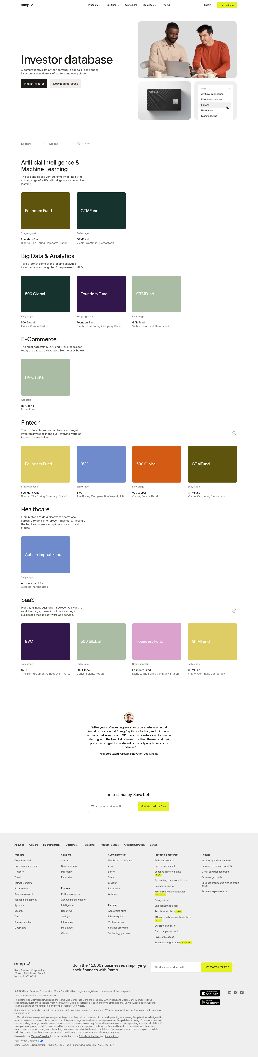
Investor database (164, 937)
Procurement (21, 888)
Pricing (166, 5)
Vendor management (25, 900)
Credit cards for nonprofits (215, 872)
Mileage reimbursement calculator (173, 919)
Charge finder (162, 900)
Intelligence (67, 905)
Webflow (112, 894)
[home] (27, 5)
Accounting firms (117, 911)
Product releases (110, 845)
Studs (111, 877)
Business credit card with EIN (217, 866)
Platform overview (70, 894)
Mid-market (67, 872)
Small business (69, 866)
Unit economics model (166, 906)
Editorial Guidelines (89, 1036)
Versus (153, 845)
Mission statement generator (170, 893)
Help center (89, 845)
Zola (110, 866)
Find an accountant (165, 866)
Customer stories (117, 855)
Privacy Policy (112, 1036)
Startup (65, 860)
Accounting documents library (171, 880)
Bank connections (23, 922)
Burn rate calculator (165, 926)
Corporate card (22, 860)
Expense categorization (173, 942)
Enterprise (66, 877)
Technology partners (119, 933)
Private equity (115, 916)
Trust (17, 916)
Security (18, 911)
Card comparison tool (166, 931)
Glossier (112, 883)
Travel (17, 877)
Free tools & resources (167, 855)
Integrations (67, 922)
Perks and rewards (164, 860)
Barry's (112, 872)
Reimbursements (23, 883)
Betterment (114, 888)
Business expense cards (214, 891)
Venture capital (116, 922)
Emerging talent (51, 845)
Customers (131, 5)
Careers (33, 845)
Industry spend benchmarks (216, 860)
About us (19, 845)
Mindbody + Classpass (120, 860)
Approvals (20, 905)
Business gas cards (212, 877)
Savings (65, 916)
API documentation (134, 845)
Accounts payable (24, 894)
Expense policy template (168, 873)
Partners (112, 905)
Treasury (19, 872)
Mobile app (20, 928)
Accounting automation (73, 900)
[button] (95, 5)
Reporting (66, 911)
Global (64, 933)
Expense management (26, 866)
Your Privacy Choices (25, 1040)
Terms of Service (40, 1036)
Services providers (118, 928)
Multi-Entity (67, 928)
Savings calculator (164, 886)
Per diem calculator (168, 911)
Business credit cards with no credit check (220, 884)
